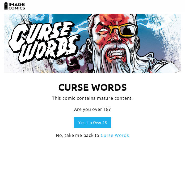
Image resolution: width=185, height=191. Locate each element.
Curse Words (115, 135)
